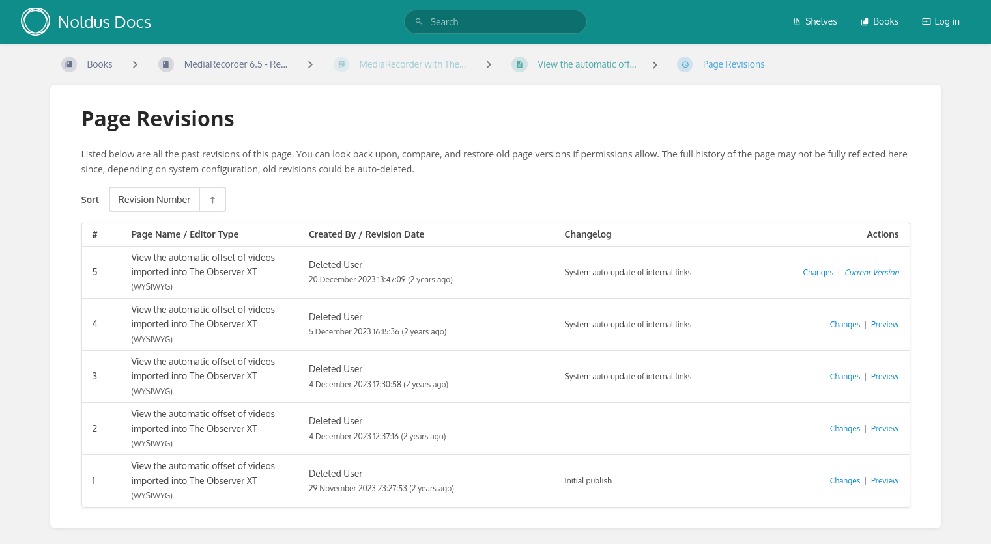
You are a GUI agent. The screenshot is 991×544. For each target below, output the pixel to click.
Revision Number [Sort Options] (154, 199)
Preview (884, 324)
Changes (818, 272)
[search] (496, 22)
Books (879, 21)
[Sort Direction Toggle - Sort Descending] (212, 199)
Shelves (814, 21)
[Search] (419, 21)
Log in (941, 21)
